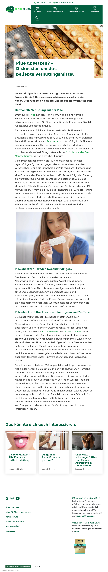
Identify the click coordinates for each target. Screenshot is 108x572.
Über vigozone (12, 506)
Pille (32, 114)
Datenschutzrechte (14, 521)
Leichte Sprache (44, 3)
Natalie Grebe (50, 330)
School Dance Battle (55, 12)
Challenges (94, 12)
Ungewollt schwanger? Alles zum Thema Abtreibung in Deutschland (86, 459)
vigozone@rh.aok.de (84, 515)
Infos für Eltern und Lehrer (18, 511)
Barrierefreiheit (12, 525)
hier (77, 531)
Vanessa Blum (73, 330)
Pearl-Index (54, 140)
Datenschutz (11, 516)
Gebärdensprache (64, 3)
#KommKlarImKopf (76, 12)
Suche (36, 19)
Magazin (37, 12)
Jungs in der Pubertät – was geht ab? (51, 456)
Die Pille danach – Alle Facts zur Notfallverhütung (19, 456)
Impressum (10, 530)
